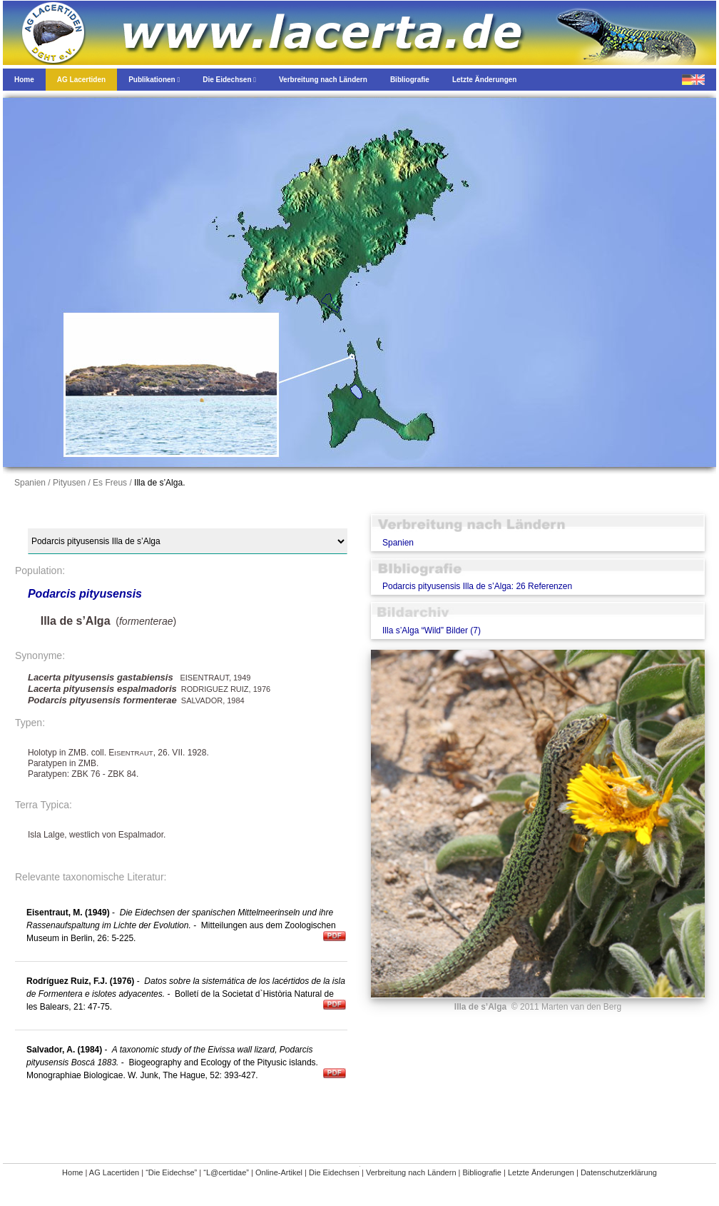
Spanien (398, 543)
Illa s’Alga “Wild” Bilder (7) (431, 630)
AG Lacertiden (114, 1172)
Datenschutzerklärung (619, 1172)
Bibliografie (482, 1172)
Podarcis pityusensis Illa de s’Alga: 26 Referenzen (477, 586)
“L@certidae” (226, 1172)
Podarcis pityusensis (85, 594)
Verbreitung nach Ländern (411, 1172)
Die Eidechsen (334, 1172)
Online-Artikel (278, 1172)
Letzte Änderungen (541, 1172)
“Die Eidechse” (171, 1172)
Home (72, 1172)
